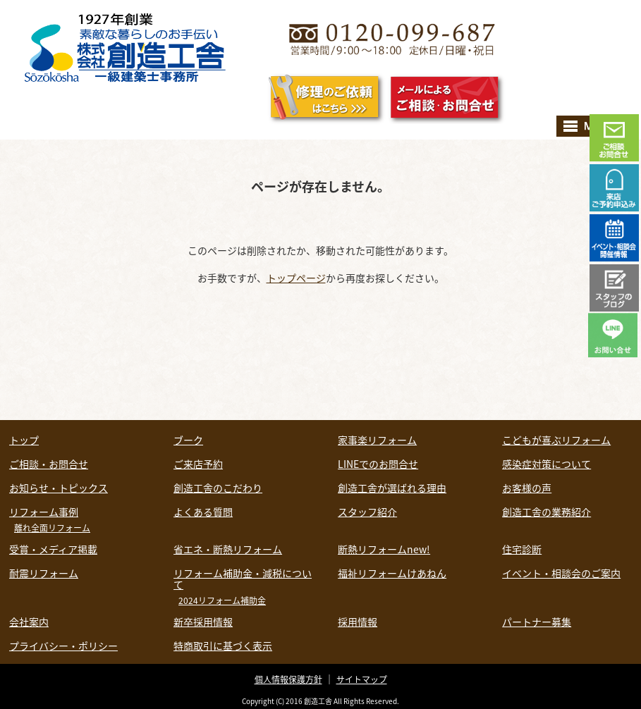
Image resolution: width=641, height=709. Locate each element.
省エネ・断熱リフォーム (227, 549)
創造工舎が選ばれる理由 (392, 488)
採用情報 (357, 622)
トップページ (296, 278)
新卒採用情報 (203, 622)
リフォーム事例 (43, 512)
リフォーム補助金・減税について (242, 578)
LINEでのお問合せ (378, 464)
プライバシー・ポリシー (63, 646)
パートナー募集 (536, 622)
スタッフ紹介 (367, 512)
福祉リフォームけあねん (392, 573)
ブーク (188, 440)
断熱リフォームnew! (384, 549)
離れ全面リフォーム (52, 528)
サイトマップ (361, 679)
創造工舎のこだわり (217, 488)
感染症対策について (546, 464)
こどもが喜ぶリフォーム (556, 440)
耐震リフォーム (43, 573)
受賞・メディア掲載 (53, 549)
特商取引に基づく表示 (222, 646)
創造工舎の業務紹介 (546, 512)
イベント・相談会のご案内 (561, 573)
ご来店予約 (198, 464)
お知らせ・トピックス (58, 488)
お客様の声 (526, 488)
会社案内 (29, 622)
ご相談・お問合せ (48, 464)
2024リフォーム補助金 (222, 600)
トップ (24, 440)
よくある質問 (203, 512)
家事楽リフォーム (377, 440)
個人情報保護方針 (288, 679)
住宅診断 (522, 549)
